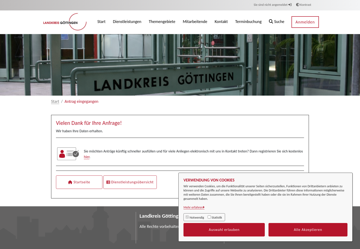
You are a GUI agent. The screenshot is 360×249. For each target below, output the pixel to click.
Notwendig (197, 218)
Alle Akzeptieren (308, 229)
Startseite (79, 182)
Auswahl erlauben (224, 229)
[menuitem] (101, 22)
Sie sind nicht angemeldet (272, 5)
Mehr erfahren (193, 207)
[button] (276, 22)
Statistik (217, 218)
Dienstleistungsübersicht (130, 182)
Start (55, 101)
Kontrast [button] (303, 5)
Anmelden (305, 22)
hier (86, 157)
